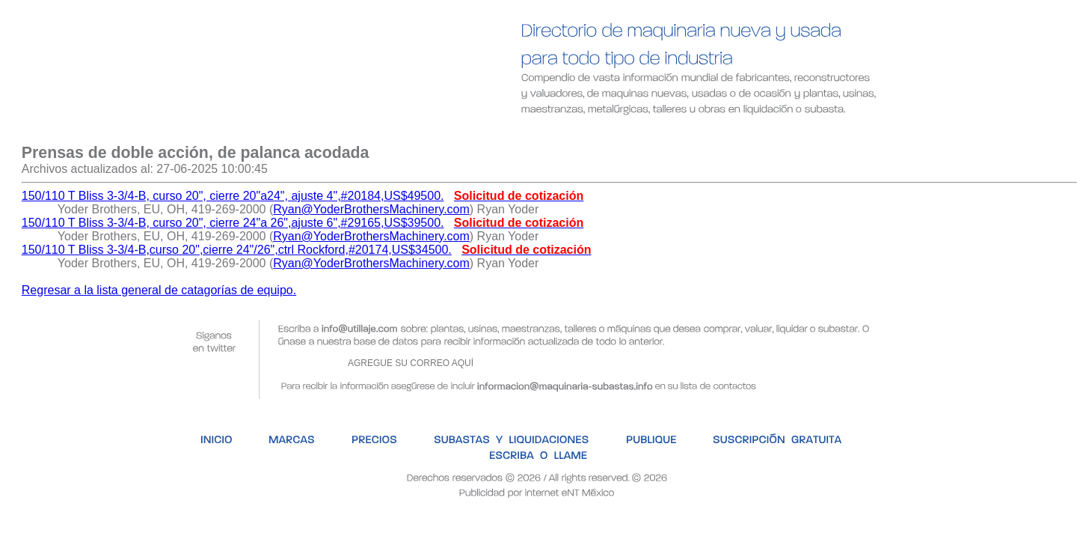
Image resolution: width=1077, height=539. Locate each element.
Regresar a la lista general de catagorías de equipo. (159, 290)
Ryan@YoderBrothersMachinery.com (371, 209)
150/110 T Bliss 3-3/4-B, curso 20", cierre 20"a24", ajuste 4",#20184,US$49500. (233, 195)
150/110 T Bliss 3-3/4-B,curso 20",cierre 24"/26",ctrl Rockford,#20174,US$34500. (237, 249)
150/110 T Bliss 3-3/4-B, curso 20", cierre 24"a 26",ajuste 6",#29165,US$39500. (233, 222)
